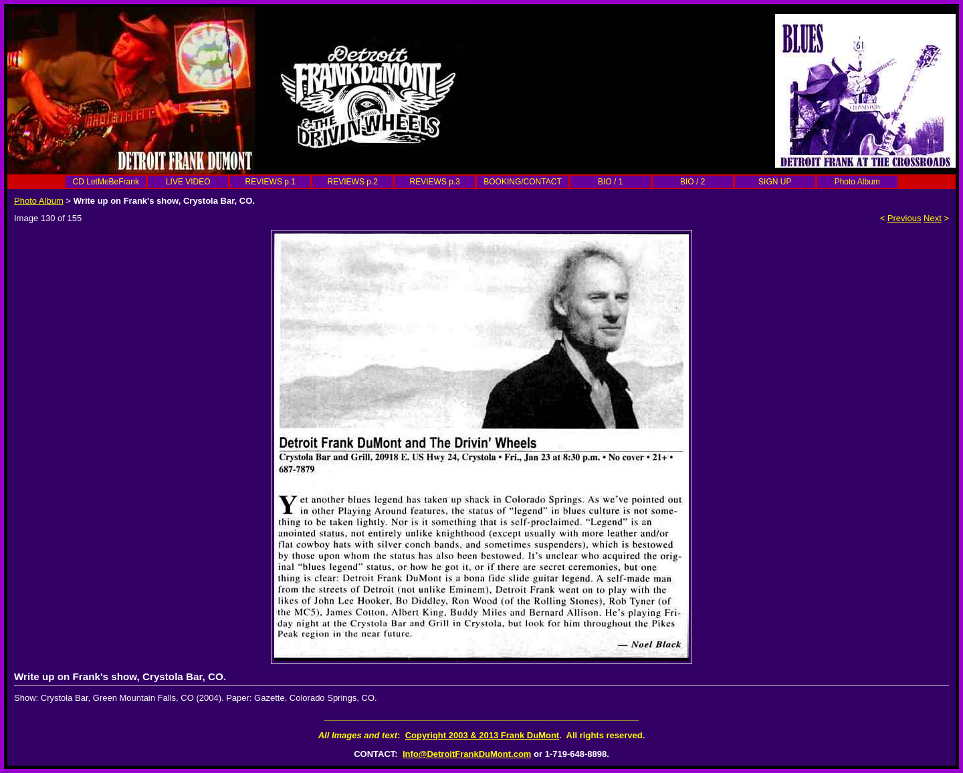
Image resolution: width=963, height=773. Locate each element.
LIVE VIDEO (188, 181)
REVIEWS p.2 (353, 181)
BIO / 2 (692, 181)
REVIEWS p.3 (435, 181)
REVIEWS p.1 (270, 181)
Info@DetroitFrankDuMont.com (467, 754)
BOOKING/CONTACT (522, 181)
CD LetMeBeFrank (106, 181)
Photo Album (857, 181)
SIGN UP (774, 181)
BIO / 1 (610, 181)
